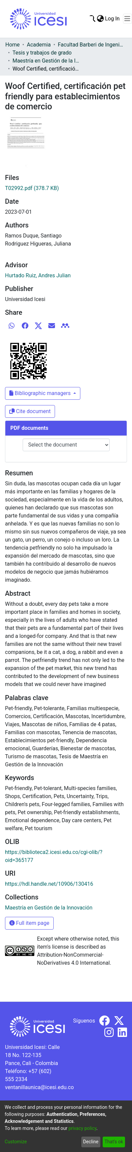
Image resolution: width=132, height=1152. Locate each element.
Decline (90, 1141)
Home (12, 44)
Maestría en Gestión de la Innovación (45, 61)
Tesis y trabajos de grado (42, 53)
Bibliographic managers (40, 393)
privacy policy (82, 1128)
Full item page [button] (29, 923)
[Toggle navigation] (127, 19)
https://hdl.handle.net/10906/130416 (49, 884)
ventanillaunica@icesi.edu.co (39, 1087)
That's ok (113, 1141)
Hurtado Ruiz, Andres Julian (38, 275)
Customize (16, 1141)
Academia (39, 44)
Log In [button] (112, 18)
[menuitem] (100, 19)
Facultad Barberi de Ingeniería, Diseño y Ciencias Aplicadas (91, 44)
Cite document (30, 411)
